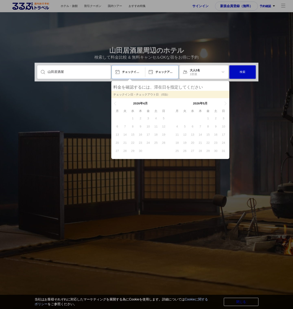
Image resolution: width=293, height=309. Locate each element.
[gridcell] (133, 118)
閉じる (241, 302)
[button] (115, 103)
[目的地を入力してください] (77, 72)
